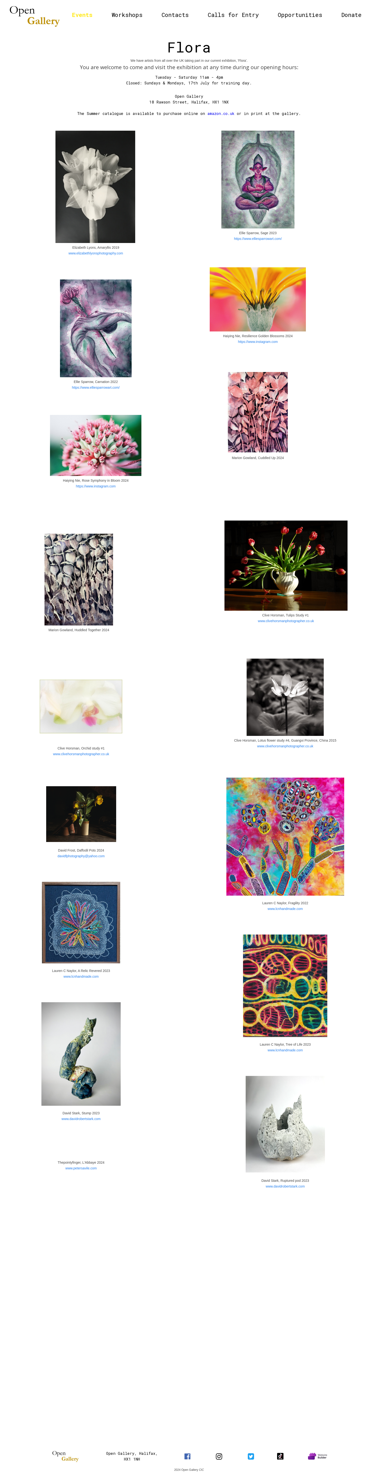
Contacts (175, 15)
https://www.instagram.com (96, 486)
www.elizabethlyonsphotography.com (96, 253)
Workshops (127, 15)
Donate (351, 15)
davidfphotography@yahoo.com (81, 856)
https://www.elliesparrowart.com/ (96, 387)
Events (82, 15)
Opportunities (300, 15)
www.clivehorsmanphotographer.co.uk (81, 754)
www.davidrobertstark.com (81, 1119)
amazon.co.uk (220, 113)
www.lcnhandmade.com (81, 976)
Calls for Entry (233, 15)
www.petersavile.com (81, 1168)
